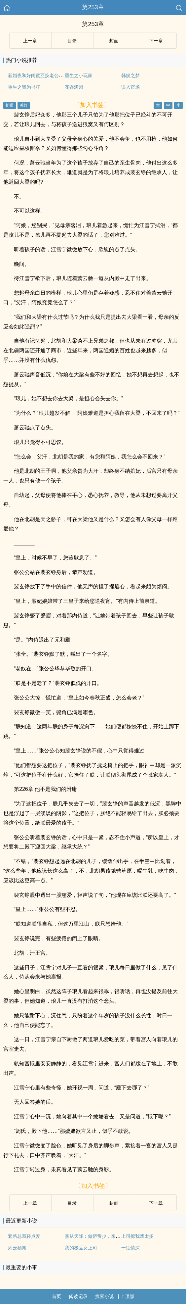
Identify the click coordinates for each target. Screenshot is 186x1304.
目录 (72, 40)
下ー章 (156, 40)
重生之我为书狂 (24, 87)
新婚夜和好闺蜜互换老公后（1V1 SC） (48, 75)
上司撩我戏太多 (137, 1236)
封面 (114, 40)
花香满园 (74, 87)
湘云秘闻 (17, 1247)
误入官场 (130, 87)
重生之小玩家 (79, 75)
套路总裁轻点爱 (24, 1236)
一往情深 (130, 1247)
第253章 (93, 7)
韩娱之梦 (130, 75)
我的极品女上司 (81, 1247)
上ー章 (30, 40)
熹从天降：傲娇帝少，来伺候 (95, 1236)
